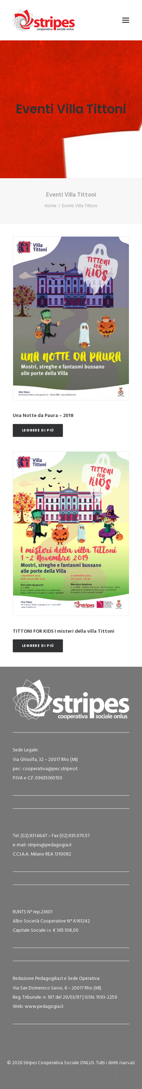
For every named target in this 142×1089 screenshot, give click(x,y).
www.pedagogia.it (44, 1006)
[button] (125, 20)
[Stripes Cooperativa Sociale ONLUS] (44, 20)
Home (51, 206)
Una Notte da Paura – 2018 (43, 416)
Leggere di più (38, 430)
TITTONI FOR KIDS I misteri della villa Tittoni (63, 631)
